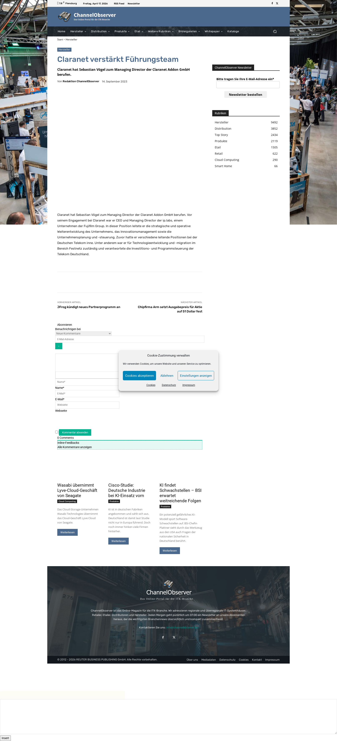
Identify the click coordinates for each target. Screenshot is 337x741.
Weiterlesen (67, 532)
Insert (5, 738)
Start (60, 39)
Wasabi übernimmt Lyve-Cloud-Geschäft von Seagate (77, 490)
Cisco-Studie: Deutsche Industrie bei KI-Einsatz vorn (126, 490)
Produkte (114, 501)
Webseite (61, 410)
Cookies (150, 385)
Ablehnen (166, 376)
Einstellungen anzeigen (196, 376)
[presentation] (88, 421)
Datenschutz (169, 385)
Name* (59, 387)
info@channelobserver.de (182, 627)
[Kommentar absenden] (75, 432)
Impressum (188, 385)
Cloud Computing (67, 501)
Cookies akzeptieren (139, 376)
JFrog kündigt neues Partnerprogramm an (88, 307)
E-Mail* (59, 399)
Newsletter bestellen (245, 94)
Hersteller (71, 39)
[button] (275, 31)
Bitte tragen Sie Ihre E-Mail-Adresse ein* (245, 79)
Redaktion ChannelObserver (81, 81)
